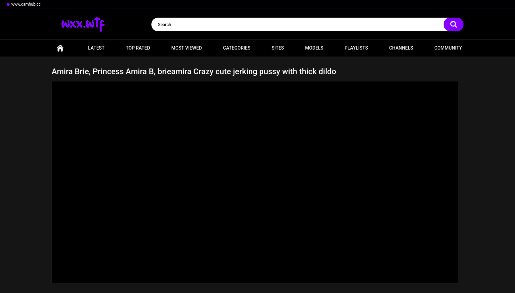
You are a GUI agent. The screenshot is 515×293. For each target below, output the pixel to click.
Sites (278, 48)
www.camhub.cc (26, 4)
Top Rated (138, 48)
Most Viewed (186, 48)
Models (314, 48)
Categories (236, 48)
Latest (96, 48)
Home (60, 48)
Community (448, 48)
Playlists (356, 48)
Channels (401, 48)
